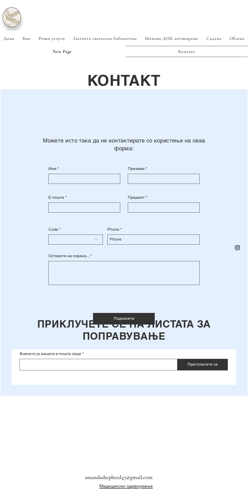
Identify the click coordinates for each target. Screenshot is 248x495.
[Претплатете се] (202, 364)
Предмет (136, 197)
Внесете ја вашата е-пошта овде (50, 354)
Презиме (136, 169)
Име (52, 169)
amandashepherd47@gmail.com (118, 477)
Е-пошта (56, 197)
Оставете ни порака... (68, 256)
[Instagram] (237, 247)
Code (53, 229)
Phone (113, 229)
